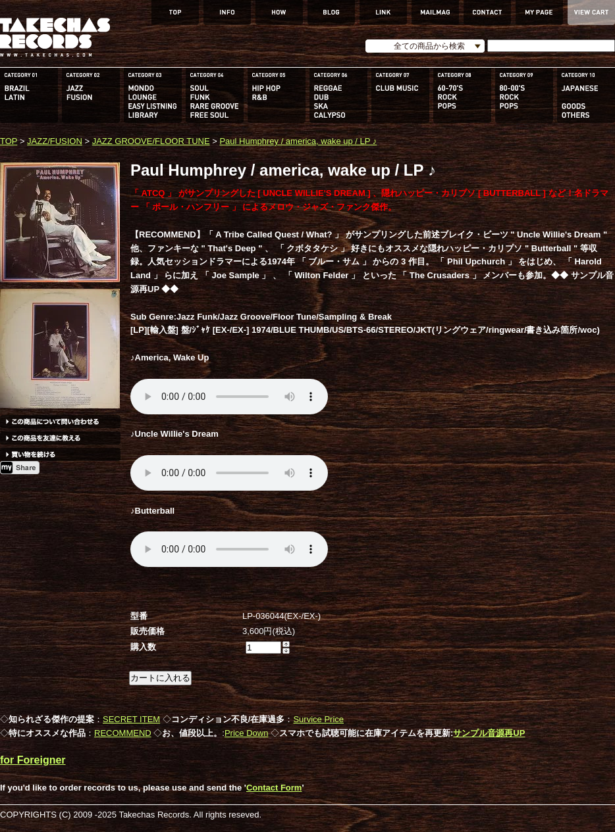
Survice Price (318, 719)
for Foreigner (33, 760)
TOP (8, 141)
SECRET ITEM (131, 719)
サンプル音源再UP (489, 733)
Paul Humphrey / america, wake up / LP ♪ (298, 141)
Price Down (246, 733)
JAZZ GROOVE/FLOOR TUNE (151, 141)
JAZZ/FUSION (54, 141)
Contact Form (274, 788)
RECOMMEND (122, 733)
